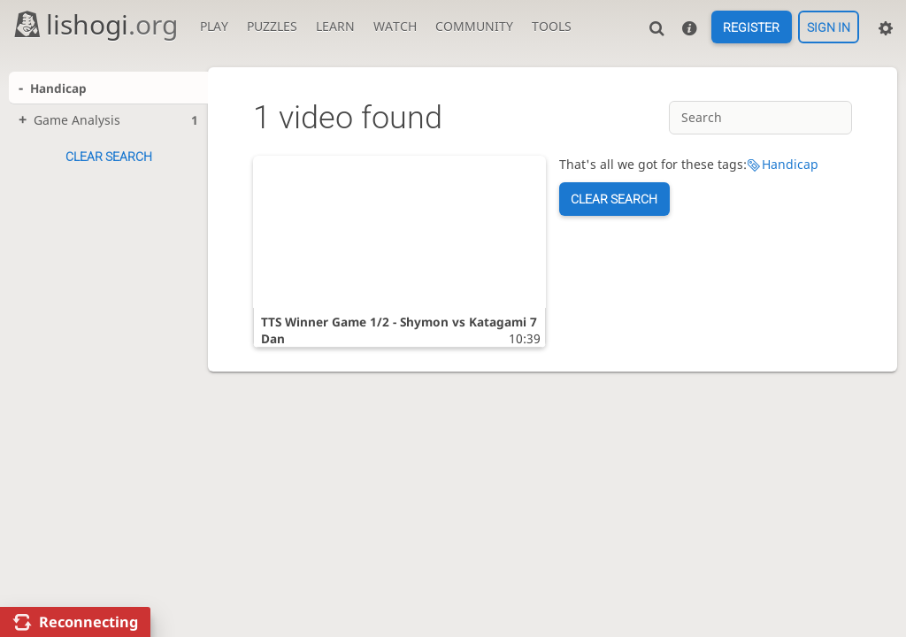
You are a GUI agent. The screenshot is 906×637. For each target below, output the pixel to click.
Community (474, 26)
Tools (552, 26)
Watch (395, 26)
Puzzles (272, 26)
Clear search (108, 157)
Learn (335, 26)
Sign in (828, 27)
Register (751, 27)
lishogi (95, 24)
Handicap (790, 164)
